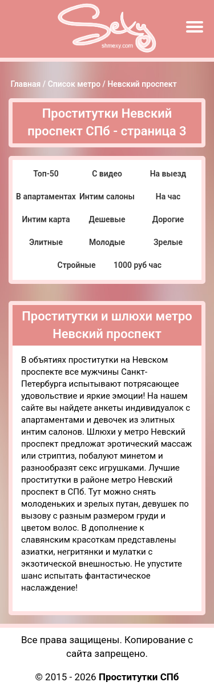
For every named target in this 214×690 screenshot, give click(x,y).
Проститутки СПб (139, 677)
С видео (107, 173)
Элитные (46, 242)
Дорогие (168, 219)
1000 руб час (137, 265)
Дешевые (107, 219)
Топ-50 (46, 173)
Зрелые (168, 242)
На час (168, 196)
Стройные (77, 265)
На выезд (168, 173)
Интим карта (46, 219)
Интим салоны (107, 196)
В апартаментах (46, 196)
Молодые (107, 242)
